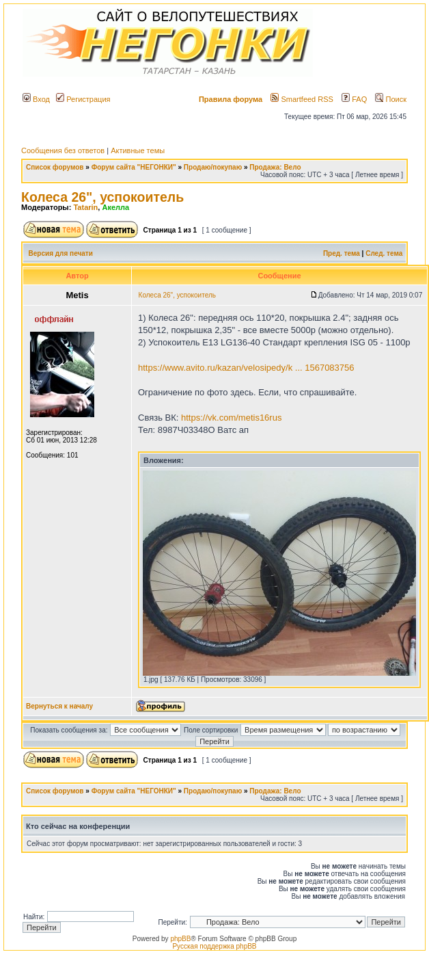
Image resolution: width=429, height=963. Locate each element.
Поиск (390, 99)
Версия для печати (61, 253)
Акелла (115, 207)
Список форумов (55, 167)
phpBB (180, 938)
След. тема (383, 253)
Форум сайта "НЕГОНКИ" (134, 167)
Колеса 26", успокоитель (102, 197)
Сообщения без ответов (63, 150)
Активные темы (138, 150)
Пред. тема (341, 253)
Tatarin (85, 207)
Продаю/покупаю (213, 167)
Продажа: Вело (275, 167)
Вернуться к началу (59, 706)
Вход (36, 99)
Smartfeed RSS (302, 99)
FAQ (354, 99)
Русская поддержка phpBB (214, 946)
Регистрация (83, 99)
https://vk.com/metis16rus (231, 417)
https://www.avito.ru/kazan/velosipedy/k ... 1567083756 (246, 367)
